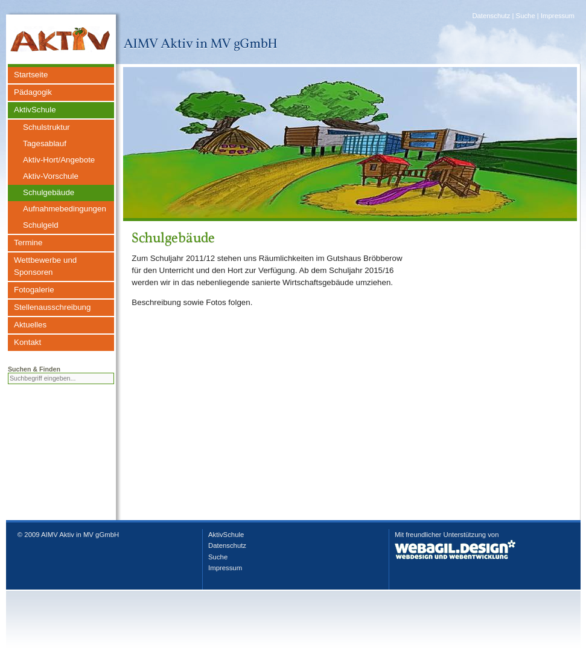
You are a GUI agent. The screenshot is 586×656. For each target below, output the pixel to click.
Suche (525, 15)
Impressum (558, 15)
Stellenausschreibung (52, 307)
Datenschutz (491, 15)
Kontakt (27, 342)
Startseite (31, 74)
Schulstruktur (46, 127)
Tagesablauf (44, 143)
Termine (28, 242)
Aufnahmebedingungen (64, 208)
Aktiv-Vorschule (50, 176)
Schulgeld (41, 225)
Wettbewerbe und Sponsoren (45, 266)
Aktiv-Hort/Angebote (59, 159)
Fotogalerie (34, 289)
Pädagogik (33, 92)
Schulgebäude (48, 192)
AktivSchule (35, 109)
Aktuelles (30, 324)
